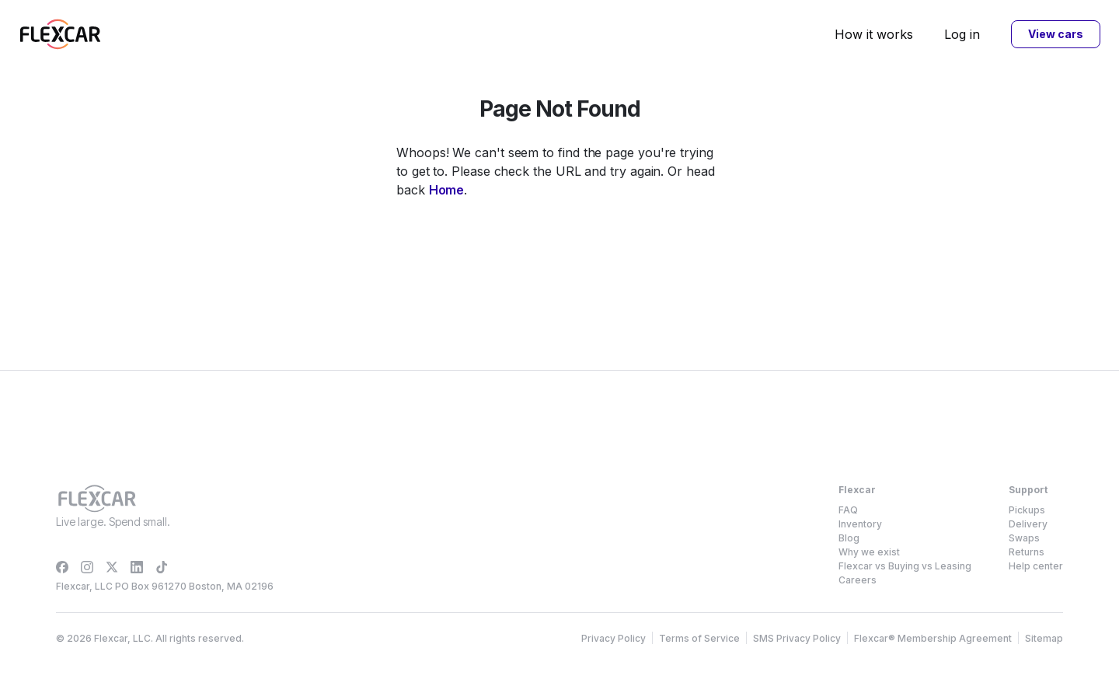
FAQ (848, 510)
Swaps (1024, 538)
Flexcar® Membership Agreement (933, 638)
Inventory (860, 524)
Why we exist (869, 552)
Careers (857, 580)
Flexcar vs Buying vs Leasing (904, 566)
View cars (1055, 33)
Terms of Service (699, 638)
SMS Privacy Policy (797, 638)
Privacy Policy (613, 638)
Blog (848, 538)
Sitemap (1044, 638)
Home (447, 190)
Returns (1026, 552)
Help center (1036, 566)
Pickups (1027, 510)
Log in (962, 34)
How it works (874, 34)
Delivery (1028, 524)
